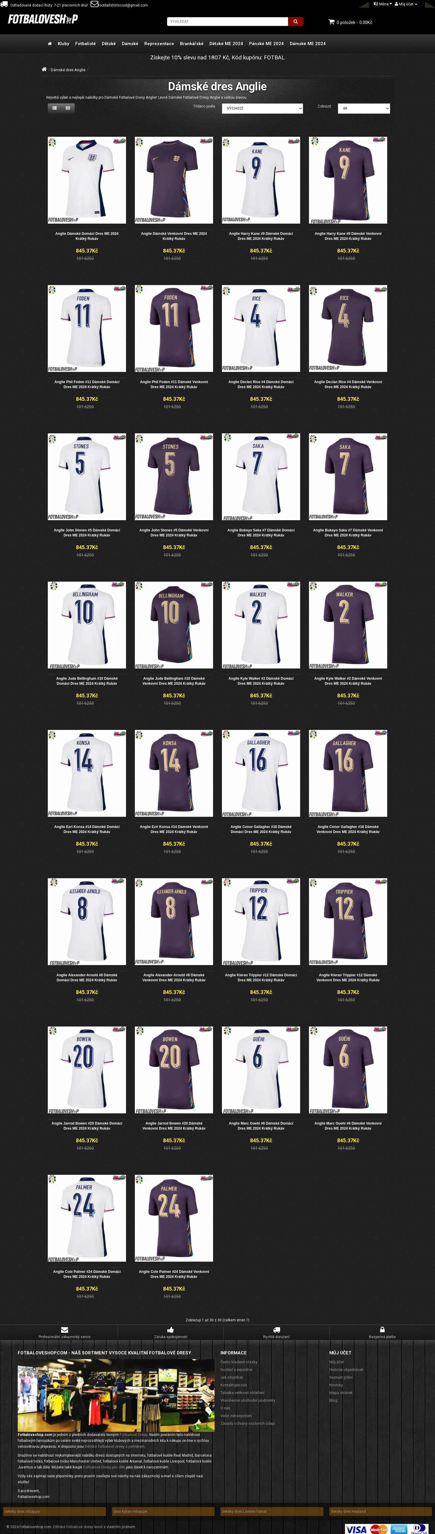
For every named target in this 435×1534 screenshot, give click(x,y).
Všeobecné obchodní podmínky (247, 1396)
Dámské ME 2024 (308, 43)
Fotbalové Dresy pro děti (104, 1463)
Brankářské (192, 43)
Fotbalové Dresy (134, 1430)
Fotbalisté (85, 43)
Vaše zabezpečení (236, 1411)
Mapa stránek (341, 1388)
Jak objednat (231, 1373)
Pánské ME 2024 (266, 43)
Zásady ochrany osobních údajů (247, 1419)
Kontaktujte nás (233, 1381)
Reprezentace (159, 43)
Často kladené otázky (238, 1358)
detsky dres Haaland (348, 1507)
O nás (225, 1404)
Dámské (130, 43)
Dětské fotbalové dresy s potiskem (115, 1442)
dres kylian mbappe (130, 1507)
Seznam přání (341, 1373)
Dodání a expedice (236, 1365)
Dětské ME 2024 (226, 43)
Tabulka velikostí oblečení (242, 1388)
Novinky (336, 1381)
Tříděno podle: (204, 106)
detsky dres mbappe (22, 1507)
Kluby (63, 43)
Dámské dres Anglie (68, 70)
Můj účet (336, 1358)
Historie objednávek (346, 1365)
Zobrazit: (325, 106)
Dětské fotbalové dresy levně (78, 1522)
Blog (333, 1396)
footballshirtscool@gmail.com (119, 5)
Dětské (109, 43)
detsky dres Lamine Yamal (244, 1507)
